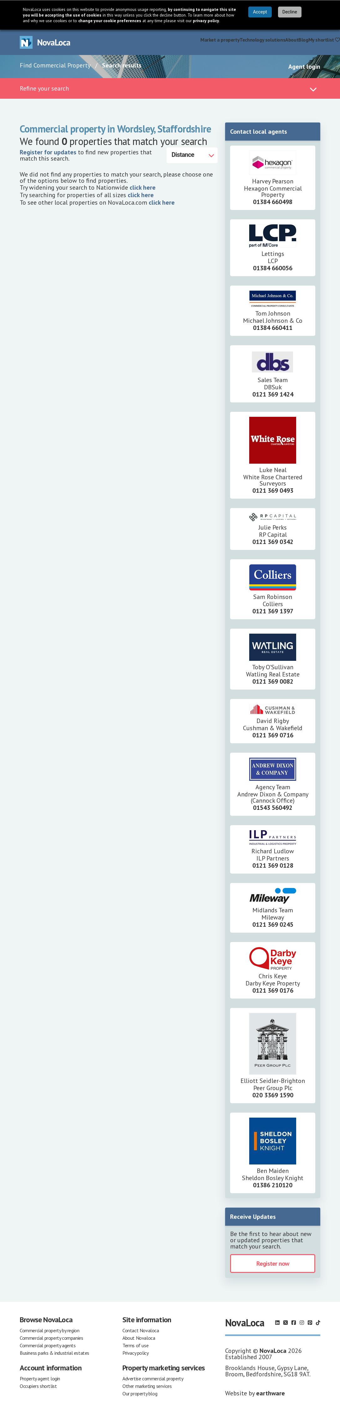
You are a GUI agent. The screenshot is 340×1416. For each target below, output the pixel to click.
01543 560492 (272, 808)
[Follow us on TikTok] (318, 1323)
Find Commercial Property (55, 65)
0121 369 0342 (272, 542)
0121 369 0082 (272, 681)
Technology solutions (262, 40)
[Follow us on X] (285, 1323)
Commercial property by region (49, 1330)
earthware (270, 1393)
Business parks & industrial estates (54, 1353)
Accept (260, 12)
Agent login (304, 66)
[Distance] (192, 155)
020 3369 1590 (272, 1095)
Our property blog (139, 1393)
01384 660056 (272, 268)
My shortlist (324, 40)
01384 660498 (272, 202)
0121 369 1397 (272, 611)
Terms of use (135, 1345)
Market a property (220, 40)
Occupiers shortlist (38, 1386)
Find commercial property (173, 40)
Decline (289, 12)
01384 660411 (272, 328)
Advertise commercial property (152, 1378)
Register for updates (48, 152)
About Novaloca (138, 1338)
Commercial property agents (48, 1345)
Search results (122, 65)
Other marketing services (147, 1386)
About (291, 40)
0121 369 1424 (272, 394)
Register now (272, 1263)
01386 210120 (272, 1185)
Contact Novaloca (140, 1330)
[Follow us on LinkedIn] (277, 1323)
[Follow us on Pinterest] (310, 1323)
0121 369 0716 (272, 735)
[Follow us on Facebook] (293, 1323)
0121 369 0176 (272, 990)
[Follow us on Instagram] (302, 1323)
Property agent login (40, 1378)
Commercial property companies (51, 1338)
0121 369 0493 (272, 490)
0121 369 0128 (272, 865)
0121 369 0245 (272, 924)
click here (143, 187)
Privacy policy (135, 1353)
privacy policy (206, 20)
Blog (303, 40)
